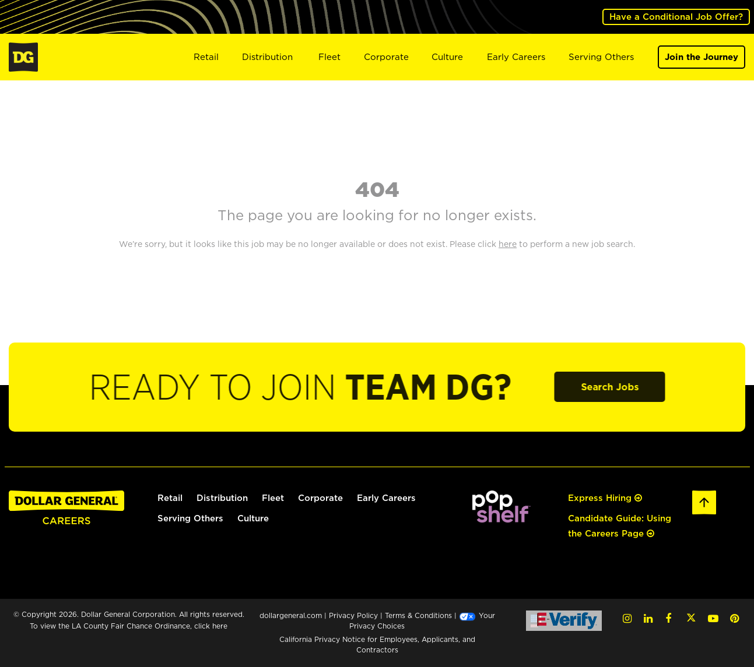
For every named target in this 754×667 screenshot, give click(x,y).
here (219, 626)
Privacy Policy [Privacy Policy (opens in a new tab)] (353, 615)
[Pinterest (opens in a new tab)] (734, 618)
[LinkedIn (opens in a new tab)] (648, 618)
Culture (447, 57)
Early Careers (516, 57)
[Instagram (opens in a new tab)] (627, 618)
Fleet (329, 57)
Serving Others (601, 57)
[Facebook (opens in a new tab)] (668, 618)
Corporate (386, 57)
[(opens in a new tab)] (501, 505)
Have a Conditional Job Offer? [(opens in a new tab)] (676, 17)
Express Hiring (605, 498)
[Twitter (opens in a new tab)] (691, 618)
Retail (206, 57)
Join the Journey (701, 57)
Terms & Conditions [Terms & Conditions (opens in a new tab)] (418, 615)
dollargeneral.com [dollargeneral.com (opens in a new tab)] (290, 615)
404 (377, 188)
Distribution (267, 57)
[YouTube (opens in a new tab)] (713, 618)
